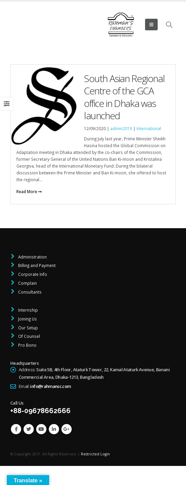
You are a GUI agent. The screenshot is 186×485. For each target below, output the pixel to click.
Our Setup (27, 327)
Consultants (29, 292)
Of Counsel (28, 336)
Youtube (41, 429)
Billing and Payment (36, 265)
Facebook (16, 429)
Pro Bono (27, 345)
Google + (66, 429)
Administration (32, 257)
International (149, 128)
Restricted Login (95, 454)
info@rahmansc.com (50, 386)
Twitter (29, 429)
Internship (27, 310)
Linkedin (54, 429)
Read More (29, 191)
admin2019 (121, 128)
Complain (27, 283)
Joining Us (27, 319)
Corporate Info (32, 274)
